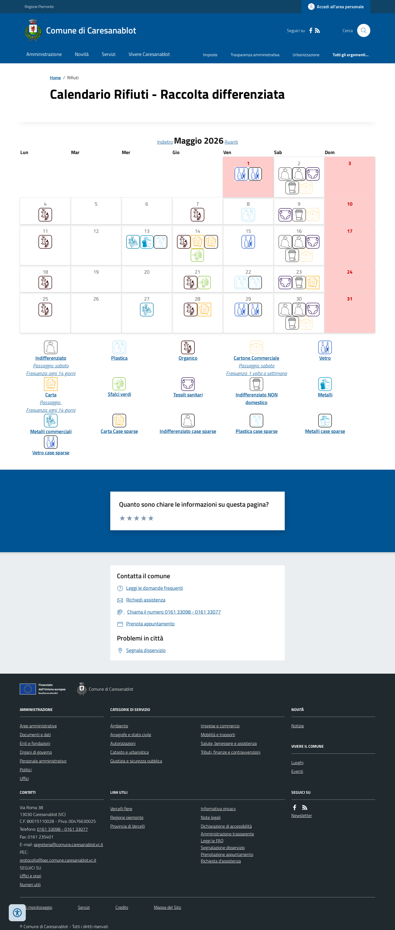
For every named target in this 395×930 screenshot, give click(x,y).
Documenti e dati (35, 734)
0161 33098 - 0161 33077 (62, 829)
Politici (26, 769)
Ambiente (119, 725)
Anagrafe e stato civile (130, 734)
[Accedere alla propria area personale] (335, 6)
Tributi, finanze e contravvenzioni (230, 752)
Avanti (231, 142)
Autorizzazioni (123, 743)
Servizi (108, 54)
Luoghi (297, 762)
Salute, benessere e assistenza (229, 743)
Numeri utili (30, 884)
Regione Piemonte (39, 6)
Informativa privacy (218, 808)
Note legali (211, 817)
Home (55, 77)
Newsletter (301, 815)
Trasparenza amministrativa (255, 55)
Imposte (210, 55)
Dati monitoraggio (36, 907)
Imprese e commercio (220, 725)
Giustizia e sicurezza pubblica (136, 761)
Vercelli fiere (121, 808)
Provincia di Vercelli (127, 826)
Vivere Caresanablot (149, 54)
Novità (82, 54)
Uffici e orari (30, 875)
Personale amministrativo (43, 761)
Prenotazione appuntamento (227, 854)
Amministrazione (44, 54)
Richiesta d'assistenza (221, 861)
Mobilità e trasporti (218, 734)
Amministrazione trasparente (227, 833)
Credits (121, 907)
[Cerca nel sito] (361, 30)
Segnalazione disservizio (223, 847)
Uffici (24, 778)
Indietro (165, 142)
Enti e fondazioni (35, 743)
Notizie (297, 725)
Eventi (297, 771)
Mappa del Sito (167, 907)
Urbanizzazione (306, 55)
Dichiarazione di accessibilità (226, 826)
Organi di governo (36, 752)
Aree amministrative (38, 725)
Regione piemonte (126, 817)
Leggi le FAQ (212, 840)
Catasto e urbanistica (129, 752)
